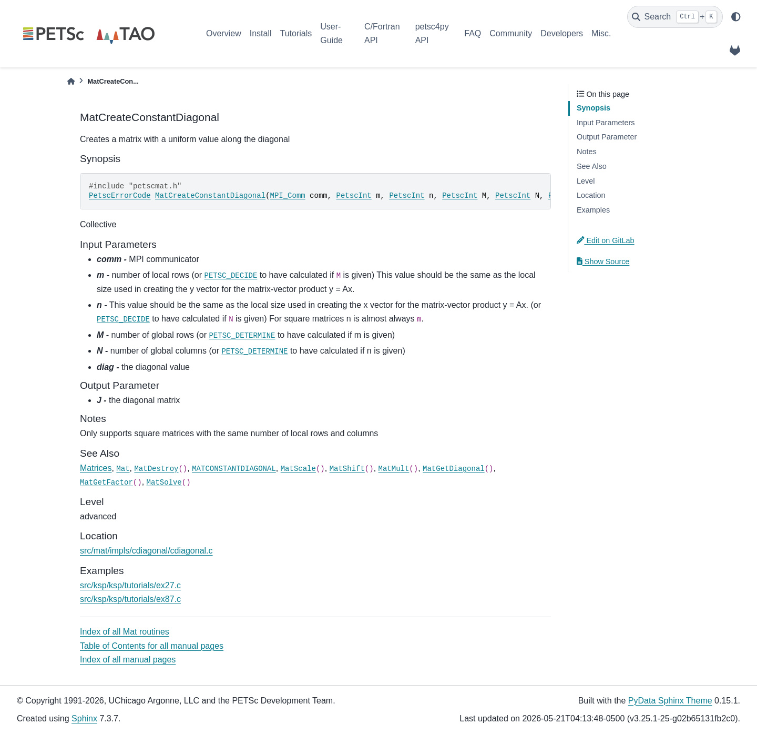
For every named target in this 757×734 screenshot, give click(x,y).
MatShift (347, 469)
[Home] (71, 81)
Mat (122, 469)
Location (591, 195)
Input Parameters (606, 122)
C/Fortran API (382, 33)
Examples (593, 210)
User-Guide (331, 33)
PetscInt (354, 196)
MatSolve (164, 482)
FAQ (472, 33)
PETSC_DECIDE (231, 276)
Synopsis (593, 108)
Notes (587, 151)
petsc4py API (432, 33)
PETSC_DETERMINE (242, 335)
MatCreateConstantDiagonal (210, 196)
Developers (561, 33)
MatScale (298, 469)
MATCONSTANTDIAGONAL (234, 469)
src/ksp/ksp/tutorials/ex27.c (130, 585)
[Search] (675, 17)
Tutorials (296, 33)
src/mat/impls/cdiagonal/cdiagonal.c (146, 550)
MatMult (394, 469)
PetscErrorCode (120, 196)
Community (510, 33)
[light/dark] (736, 17)
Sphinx (84, 718)
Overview (223, 33)
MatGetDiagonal (454, 469)
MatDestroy (156, 469)
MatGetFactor (106, 482)
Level (586, 181)
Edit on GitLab (606, 240)
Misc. (601, 33)
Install (261, 33)
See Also (592, 166)
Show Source (603, 261)
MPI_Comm (287, 196)
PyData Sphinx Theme (670, 700)
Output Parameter (607, 137)
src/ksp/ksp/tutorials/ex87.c (130, 599)
